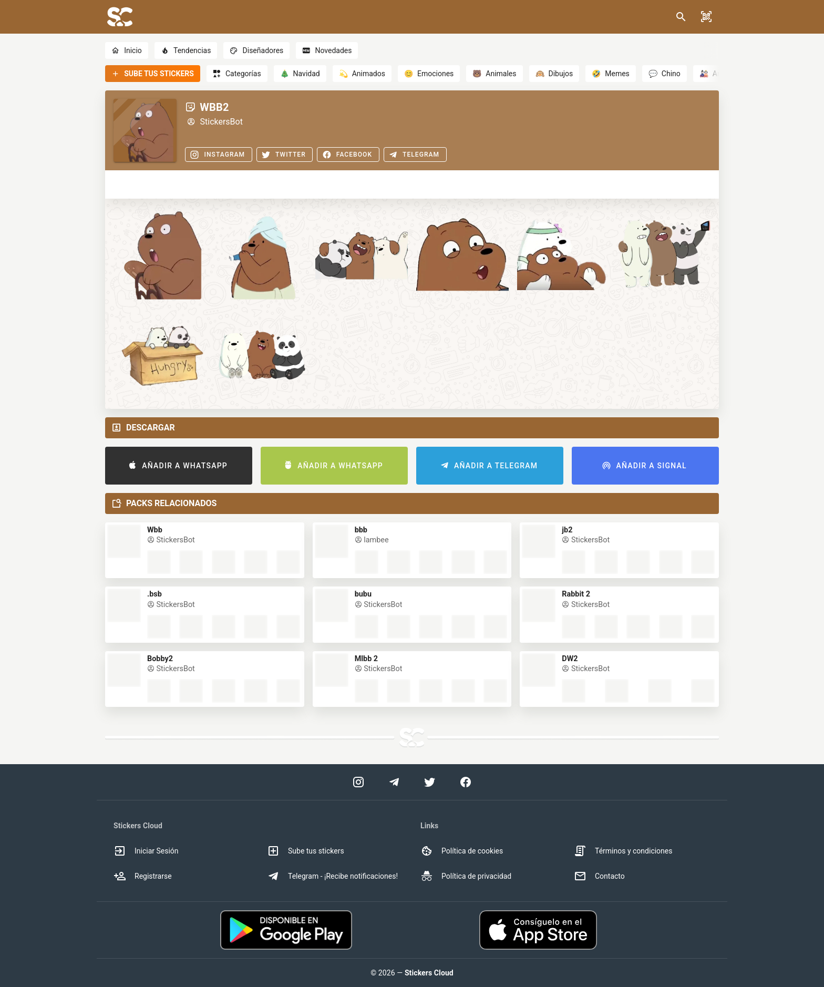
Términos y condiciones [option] (623, 851)
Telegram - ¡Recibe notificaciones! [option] (332, 876)
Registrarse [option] (143, 876)
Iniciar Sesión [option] (146, 851)
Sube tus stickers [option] (305, 851)
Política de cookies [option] (461, 851)
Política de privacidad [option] (465, 876)
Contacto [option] (599, 876)
